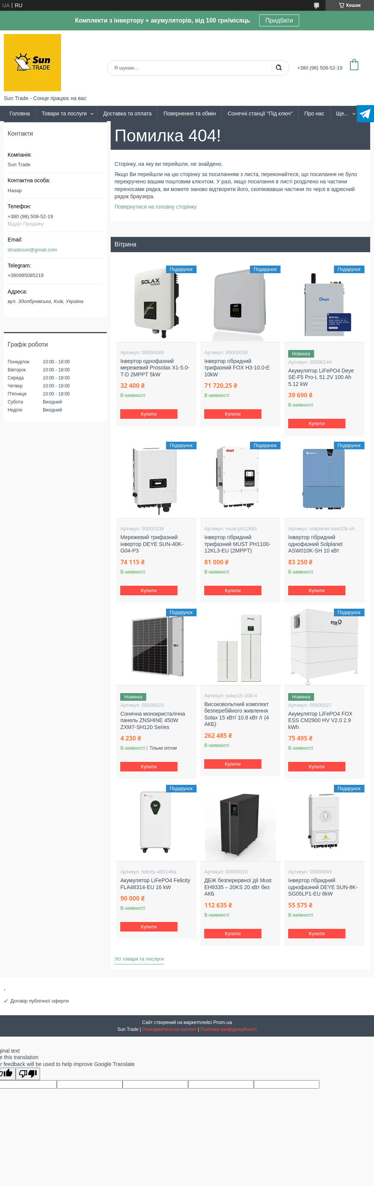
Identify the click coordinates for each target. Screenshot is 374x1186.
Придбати (279, 20)
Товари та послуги (64, 113)
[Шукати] (278, 68)
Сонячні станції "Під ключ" (259, 113)
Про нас (314, 113)
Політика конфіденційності (228, 1029)
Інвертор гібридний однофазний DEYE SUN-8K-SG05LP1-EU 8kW (323, 887)
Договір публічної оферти (39, 1001)
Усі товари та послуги (139, 959)
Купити (149, 414)
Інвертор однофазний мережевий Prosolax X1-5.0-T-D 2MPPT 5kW (154, 368)
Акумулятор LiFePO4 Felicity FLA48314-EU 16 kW (155, 883)
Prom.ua (222, 1022)
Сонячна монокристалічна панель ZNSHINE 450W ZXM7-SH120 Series (152, 720)
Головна (20, 113)
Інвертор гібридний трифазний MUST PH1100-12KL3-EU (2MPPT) (237, 544)
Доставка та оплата (127, 113)
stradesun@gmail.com (32, 250)
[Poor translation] (28, 1074)
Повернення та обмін (189, 113)
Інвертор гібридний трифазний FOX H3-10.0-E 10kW (236, 368)
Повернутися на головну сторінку (155, 207)
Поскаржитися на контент (169, 1029)
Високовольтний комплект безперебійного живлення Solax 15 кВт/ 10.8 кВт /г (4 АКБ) (236, 714)
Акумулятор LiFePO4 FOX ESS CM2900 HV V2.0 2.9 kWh (320, 720)
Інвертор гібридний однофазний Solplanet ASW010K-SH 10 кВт (315, 544)
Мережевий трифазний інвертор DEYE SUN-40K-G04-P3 (151, 544)
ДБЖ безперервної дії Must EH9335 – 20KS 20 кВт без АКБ (237, 887)
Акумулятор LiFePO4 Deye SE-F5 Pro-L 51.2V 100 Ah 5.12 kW (321, 377)
